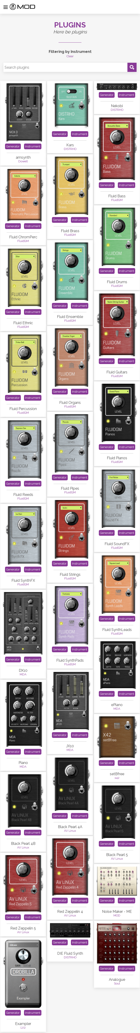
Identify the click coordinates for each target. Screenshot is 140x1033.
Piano (23, 763)
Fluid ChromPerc (23, 237)
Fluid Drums (117, 282)
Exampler (23, 1024)
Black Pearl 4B (23, 843)
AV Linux (70, 830)
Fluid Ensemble (70, 317)
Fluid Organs (70, 402)
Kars (70, 145)
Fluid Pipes (70, 488)
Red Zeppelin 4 (70, 911)
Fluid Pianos (117, 458)
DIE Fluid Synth (70, 953)
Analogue (117, 979)
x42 (117, 778)
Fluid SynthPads (70, 660)
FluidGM (117, 200)
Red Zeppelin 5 (23, 928)
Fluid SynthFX (23, 580)
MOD (116, 915)
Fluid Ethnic (23, 323)
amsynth (23, 157)
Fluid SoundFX (117, 544)
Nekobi (117, 106)
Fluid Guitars (116, 372)
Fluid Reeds (23, 494)
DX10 (23, 670)
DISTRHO (70, 149)
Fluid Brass (70, 231)
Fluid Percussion (23, 409)
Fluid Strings (70, 574)
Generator (13, 146)
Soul (117, 983)
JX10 (70, 746)
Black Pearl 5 (117, 855)
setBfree (117, 774)
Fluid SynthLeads (117, 630)
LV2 (23, 1027)
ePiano (117, 705)
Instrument (32, 146)
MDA (23, 674)
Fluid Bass (117, 196)
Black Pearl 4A (70, 827)
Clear (70, 56)
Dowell (23, 161)
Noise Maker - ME (117, 911)
